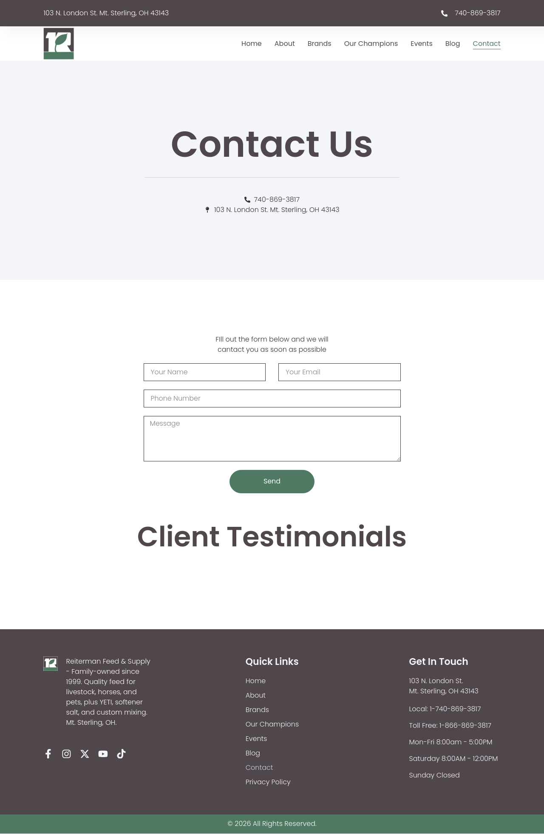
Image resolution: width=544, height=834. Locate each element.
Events (422, 43)
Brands (320, 43)
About (285, 43)
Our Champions (371, 43)
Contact (487, 43)
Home (251, 43)
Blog (452, 43)
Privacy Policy (268, 782)
